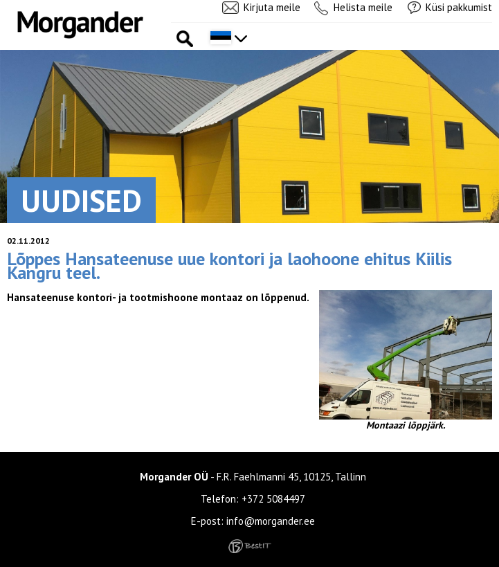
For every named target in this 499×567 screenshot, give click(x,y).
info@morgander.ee (270, 521)
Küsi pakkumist (459, 7)
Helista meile (363, 7)
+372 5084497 (273, 498)
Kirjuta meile (272, 7)
